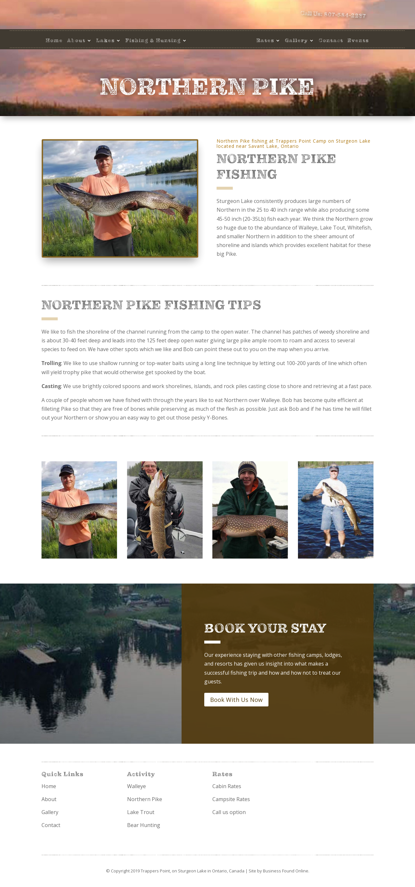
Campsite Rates (231, 799)
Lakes (105, 40)
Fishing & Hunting (153, 40)
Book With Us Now (236, 700)
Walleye (136, 786)
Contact (331, 40)
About (76, 40)
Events (358, 40)
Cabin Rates (226, 786)
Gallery (296, 40)
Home (54, 40)
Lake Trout (140, 812)
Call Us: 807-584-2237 (338, 15)
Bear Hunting (143, 825)
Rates (265, 40)
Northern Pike (144, 799)
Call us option (229, 812)
